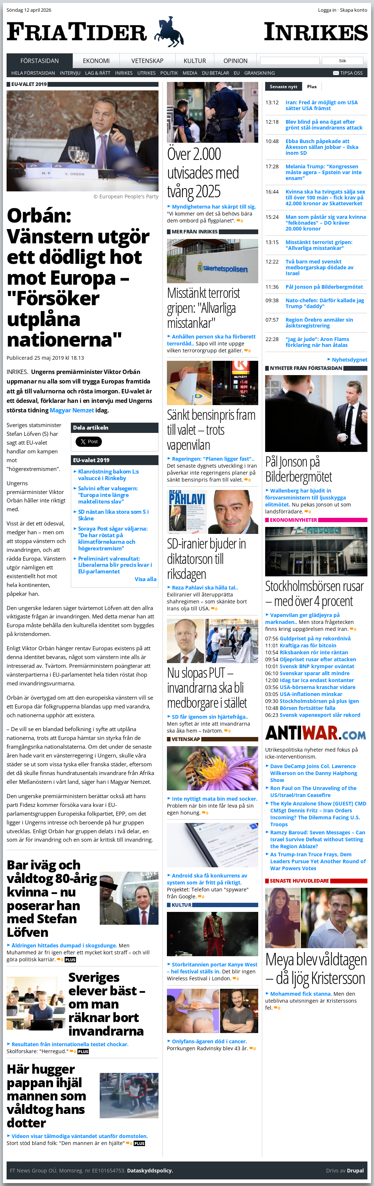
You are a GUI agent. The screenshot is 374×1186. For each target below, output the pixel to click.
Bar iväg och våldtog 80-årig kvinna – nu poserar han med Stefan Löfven (51, 898)
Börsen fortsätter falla (307, 707)
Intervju (70, 73)
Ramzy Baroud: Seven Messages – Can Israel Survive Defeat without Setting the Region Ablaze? (317, 839)
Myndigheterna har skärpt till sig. (214, 206)
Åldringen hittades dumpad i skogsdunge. (64, 945)
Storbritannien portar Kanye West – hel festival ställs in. (212, 968)
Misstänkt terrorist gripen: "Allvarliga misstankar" (319, 245)
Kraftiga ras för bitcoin (308, 645)
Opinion (236, 61)
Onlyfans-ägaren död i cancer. (209, 1041)
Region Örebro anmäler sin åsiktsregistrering (319, 322)
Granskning (259, 73)
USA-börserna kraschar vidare (317, 687)
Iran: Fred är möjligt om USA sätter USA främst (322, 105)
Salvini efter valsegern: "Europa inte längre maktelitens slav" (108, 494)
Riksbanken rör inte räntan (314, 652)
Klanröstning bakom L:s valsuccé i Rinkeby (108, 475)
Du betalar (215, 73)
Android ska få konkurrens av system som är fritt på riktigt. (207, 879)
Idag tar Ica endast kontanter (317, 680)
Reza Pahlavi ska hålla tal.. (205, 587)
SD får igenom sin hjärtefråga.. (210, 716)
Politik (169, 73)
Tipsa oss (351, 73)
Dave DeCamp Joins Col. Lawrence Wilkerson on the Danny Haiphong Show (313, 773)
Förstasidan (39, 61)
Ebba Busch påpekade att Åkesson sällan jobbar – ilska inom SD (322, 147)
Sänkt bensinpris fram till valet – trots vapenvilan (211, 429)
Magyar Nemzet (72, 410)
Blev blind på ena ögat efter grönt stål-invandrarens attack (324, 124)
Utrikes (146, 73)
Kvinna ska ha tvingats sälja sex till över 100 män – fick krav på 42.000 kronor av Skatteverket (325, 197)
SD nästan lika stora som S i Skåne (113, 515)
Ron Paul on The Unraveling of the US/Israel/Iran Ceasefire (313, 791)
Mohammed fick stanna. (301, 993)
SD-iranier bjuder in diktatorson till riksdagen (206, 558)
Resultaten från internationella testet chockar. (70, 1044)
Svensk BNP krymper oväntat (317, 666)
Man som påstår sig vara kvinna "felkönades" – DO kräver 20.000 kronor (326, 222)
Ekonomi (96, 61)
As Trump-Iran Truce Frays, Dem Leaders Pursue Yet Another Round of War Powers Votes (318, 861)
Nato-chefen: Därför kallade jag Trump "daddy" (325, 303)
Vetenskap (147, 61)
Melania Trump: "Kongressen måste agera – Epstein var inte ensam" (324, 172)
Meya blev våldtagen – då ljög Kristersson (316, 968)
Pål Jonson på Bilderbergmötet (324, 286)
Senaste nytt (286, 85)
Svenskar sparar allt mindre (315, 673)
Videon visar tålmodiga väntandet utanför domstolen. (80, 1136)
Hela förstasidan (33, 73)
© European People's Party (126, 196)
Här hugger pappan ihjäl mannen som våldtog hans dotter (46, 1095)
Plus (312, 86)
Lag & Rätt (97, 73)
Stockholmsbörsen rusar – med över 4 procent (314, 593)
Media (190, 73)
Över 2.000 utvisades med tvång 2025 (203, 171)
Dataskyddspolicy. (150, 1170)
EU (237, 73)
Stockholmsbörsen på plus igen (319, 700)
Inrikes (124, 73)
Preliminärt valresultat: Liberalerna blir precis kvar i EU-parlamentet (115, 565)
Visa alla (145, 579)
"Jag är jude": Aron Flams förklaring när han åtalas (317, 342)
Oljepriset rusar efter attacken (318, 659)
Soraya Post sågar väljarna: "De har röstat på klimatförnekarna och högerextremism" (113, 538)
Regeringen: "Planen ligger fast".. (213, 458)
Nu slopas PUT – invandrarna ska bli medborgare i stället (207, 687)
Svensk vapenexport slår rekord (320, 714)
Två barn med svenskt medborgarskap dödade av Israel (320, 267)
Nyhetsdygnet (349, 359)
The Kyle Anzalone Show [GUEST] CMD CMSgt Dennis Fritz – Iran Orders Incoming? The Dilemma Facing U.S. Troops (318, 814)
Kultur (195, 61)
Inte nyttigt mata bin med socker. (214, 798)
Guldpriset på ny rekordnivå (315, 638)
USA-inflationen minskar (311, 694)
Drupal (355, 1170)
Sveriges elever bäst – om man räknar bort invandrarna (106, 1003)
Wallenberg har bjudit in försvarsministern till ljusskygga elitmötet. (305, 497)
